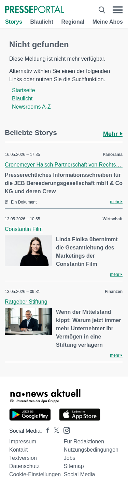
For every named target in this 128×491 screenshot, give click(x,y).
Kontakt (18, 450)
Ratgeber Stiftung (26, 302)
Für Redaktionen (84, 441)
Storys (13, 22)
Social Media (79, 474)
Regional (73, 22)
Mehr (113, 134)
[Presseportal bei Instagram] (64, 430)
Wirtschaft (112, 219)
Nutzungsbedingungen (91, 450)
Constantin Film (24, 229)
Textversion (23, 458)
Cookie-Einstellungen (35, 474)
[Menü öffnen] (117, 9)
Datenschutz (24, 466)
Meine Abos (108, 22)
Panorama (113, 154)
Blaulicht (41, 22)
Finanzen (114, 291)
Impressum (22, 441)
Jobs (69, 458)
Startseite (23, 90)
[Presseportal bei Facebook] (45, 431)
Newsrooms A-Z (31, 107)
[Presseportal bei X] (54, 431)
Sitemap (74, 466)
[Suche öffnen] (101, 9)
